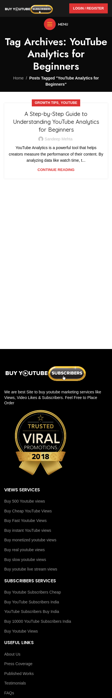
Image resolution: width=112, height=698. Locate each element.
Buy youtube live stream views (30, 569)
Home (18, 78)
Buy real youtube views (24, 550)
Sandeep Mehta (59, 139)
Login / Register (88, 8)
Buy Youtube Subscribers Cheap (32, 592)
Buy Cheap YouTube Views (28, 511)
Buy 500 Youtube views (24, 501)
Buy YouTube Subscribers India (31, 602)
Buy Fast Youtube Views (25, 520)
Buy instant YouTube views (27, 530)
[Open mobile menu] (56, 24)
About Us (12, 654)
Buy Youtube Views (21, 631)
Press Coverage (18, 663)
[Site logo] (28, 8)
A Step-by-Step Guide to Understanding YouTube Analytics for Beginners (56, 121)
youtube (69, 103)
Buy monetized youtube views (30, 540)
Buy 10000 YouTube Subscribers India (37, 621)
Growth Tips (47, 103)
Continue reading (55, 170)
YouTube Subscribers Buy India (31, 611)
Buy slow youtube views (25, 559)
